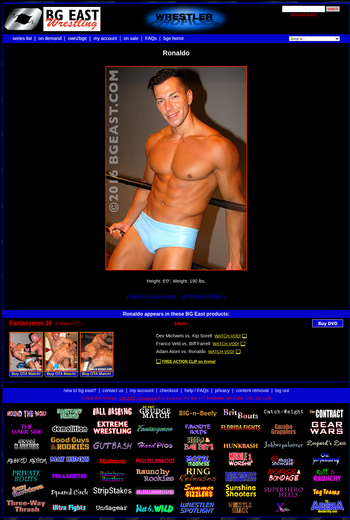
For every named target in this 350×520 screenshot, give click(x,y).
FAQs (151, 38)
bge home (173, 38)
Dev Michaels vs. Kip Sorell (184, 335)
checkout (169, 390)
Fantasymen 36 (30, 322)
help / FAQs (196, 390)
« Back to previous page (151, 296)
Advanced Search (303, 14)
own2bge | (80, 38)
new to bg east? (80, 390)
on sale (131, 38)
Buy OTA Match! (26, 374)
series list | (25, 38)
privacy (222, 390)
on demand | (52, 38)
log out (282, 390)
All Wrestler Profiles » (204, 296)
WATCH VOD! (228, 336)
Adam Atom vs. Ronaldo (181, 351)
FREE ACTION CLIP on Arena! (189, 361)
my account (105, 38)
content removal (252, 390)
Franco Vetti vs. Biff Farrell (183, 343)
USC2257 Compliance (138, 398)
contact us (113, 390)
